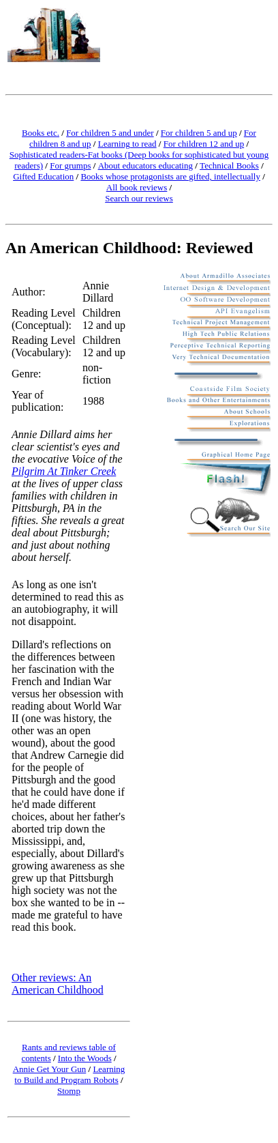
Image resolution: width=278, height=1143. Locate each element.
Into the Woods (85, 1058)
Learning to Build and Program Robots (69, 1074)
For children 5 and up (199, 133)
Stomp (68, 1091)
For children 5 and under (110, 133)
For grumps (70, 165)
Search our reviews (139, 198)
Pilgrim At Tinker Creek (64, 471)
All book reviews (137, 187)
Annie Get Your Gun (50, 1069)
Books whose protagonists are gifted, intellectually (170, 176)
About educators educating (145, 165)
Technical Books (229, 165)
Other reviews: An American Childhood (58, 984)
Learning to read (127, 144)
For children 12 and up (204, 144)
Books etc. (40, 133)
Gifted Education (43, 176)
